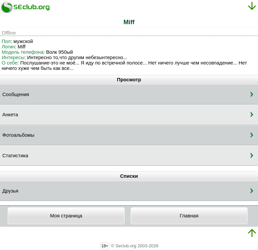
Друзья (10, 191)
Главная (189, 215)
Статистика (15, 155)
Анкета (10, 114)
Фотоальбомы (18, 135)
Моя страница (66, 215)
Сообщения (15, 94)
